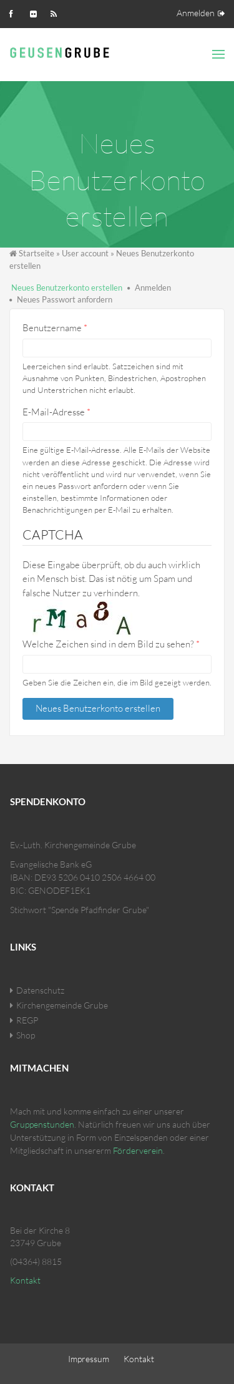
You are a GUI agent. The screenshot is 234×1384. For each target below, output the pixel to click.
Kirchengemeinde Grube (62, 1005)
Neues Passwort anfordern (64, 299)
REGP (27, 1020)
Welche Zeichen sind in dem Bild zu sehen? (111, 644)
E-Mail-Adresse (56, 412)
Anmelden (196, 12)
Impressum (88, 1358)
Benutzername (54, 328)
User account (85, 253)
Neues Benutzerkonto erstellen (66, 288)
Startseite (36, 253)
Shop (25, 1035)
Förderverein (138, 1150)
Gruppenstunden (42, 1124)
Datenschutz (40, 990)
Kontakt (25, 1280)
